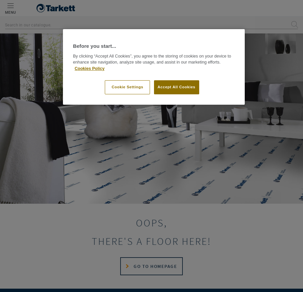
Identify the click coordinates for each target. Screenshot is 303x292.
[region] (154, 67)
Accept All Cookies (177, 87)
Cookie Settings (127, 87)
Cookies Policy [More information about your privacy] (89, 68)
